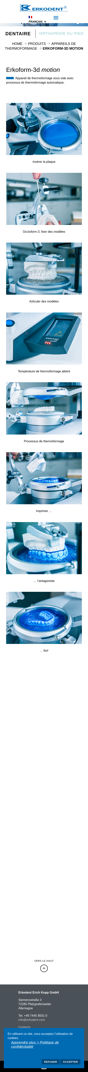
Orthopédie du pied (61, 33)
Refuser (50, 1061)
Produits (37, 44)
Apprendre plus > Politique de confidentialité (35, 1044)
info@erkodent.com (31, 1019)
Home (17, 44)
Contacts (24, 1027)
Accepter (70, 1061)
